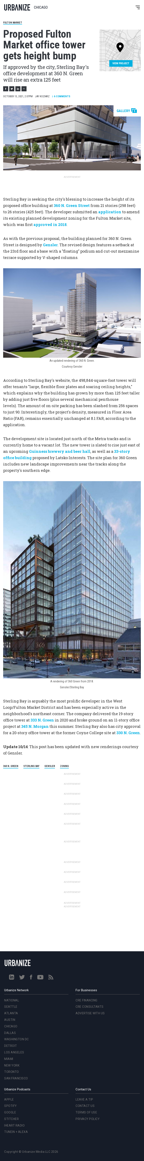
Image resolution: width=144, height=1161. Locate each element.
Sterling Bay (31, 766)
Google (10, 1112)
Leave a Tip (84, 1099)
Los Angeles (14, 1052)
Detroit (10, 1045)
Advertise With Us (90, 1013)
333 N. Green (42, 720)
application (109, 211)
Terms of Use (86, 1112)
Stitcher (11, 1119)
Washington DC (16, 1039)
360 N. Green (10, 766)
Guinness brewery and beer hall (59, 451)
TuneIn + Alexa (16, 1132)
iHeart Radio (14, 1125)
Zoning (64, 766)
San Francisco (16, 1078)
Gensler (50, 244)
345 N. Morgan (35, 726)
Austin (9, 1019)
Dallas (10, 1033)
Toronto (11, 1071)
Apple (9, 1099)
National (11, 1000)
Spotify (10, 1106)
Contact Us (85, 1106)
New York (11, 1065)
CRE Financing (86, 1000)
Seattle (10, 1006)
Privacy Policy (88, 1119)
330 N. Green (128, 732)
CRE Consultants (90, 1006)
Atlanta (11, 1013)
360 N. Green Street (72, 205)
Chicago (10, 1026)
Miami (8, 1059)
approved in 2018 (50, 224)
